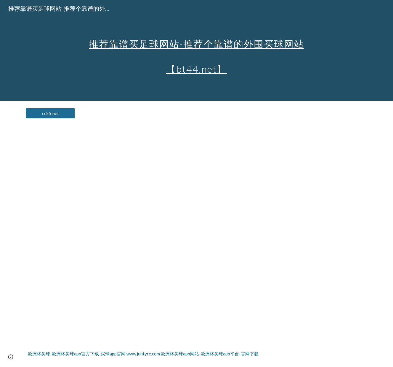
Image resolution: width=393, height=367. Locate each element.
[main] (196, 50)
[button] (11, 357)
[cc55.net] (50, 113)
